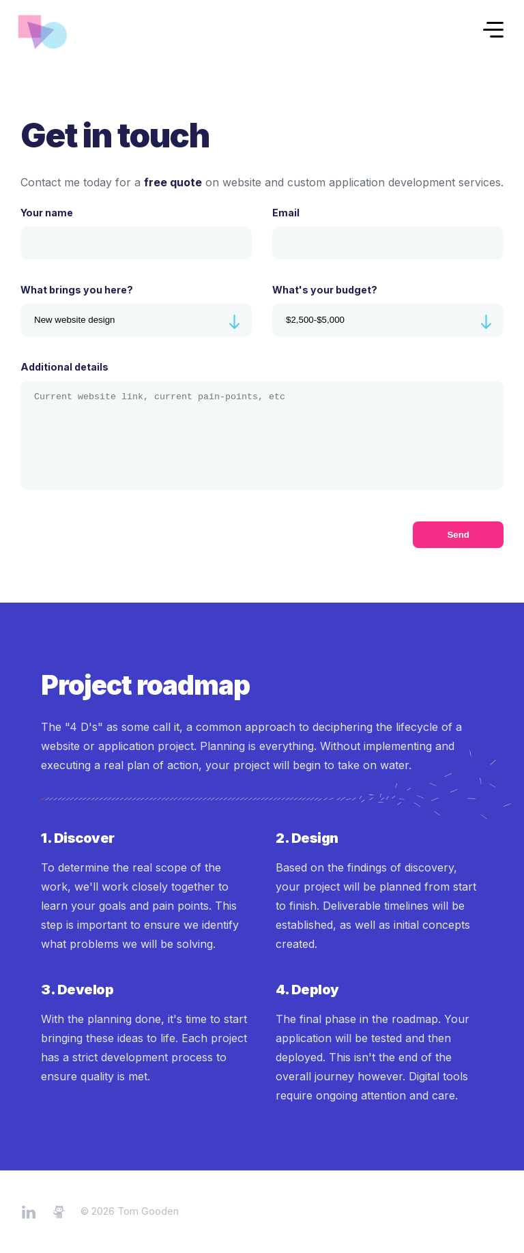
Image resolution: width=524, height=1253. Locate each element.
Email (388, 233)
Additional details (262, 425)
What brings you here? (136, 310)
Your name (136, 233)
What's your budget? (388, 310)
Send (458, 535)
